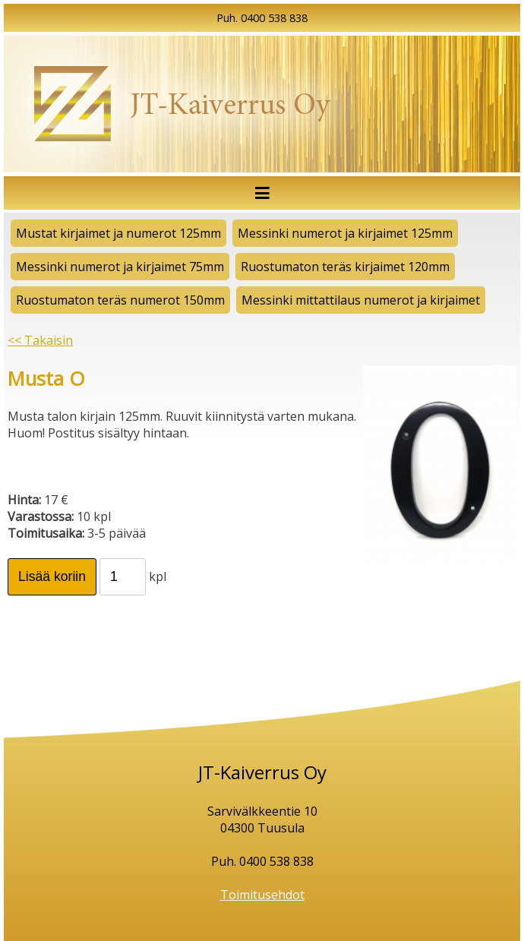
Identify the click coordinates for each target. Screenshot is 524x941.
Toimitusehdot (262, 894)
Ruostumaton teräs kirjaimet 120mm (345, 266)
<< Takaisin (40, 340)
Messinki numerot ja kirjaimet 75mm (120, 266)
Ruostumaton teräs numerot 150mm (120, 300)
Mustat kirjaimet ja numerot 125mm (118, 233)
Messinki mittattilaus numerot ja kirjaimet (360, 300)
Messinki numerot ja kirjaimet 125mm (345, 233)
